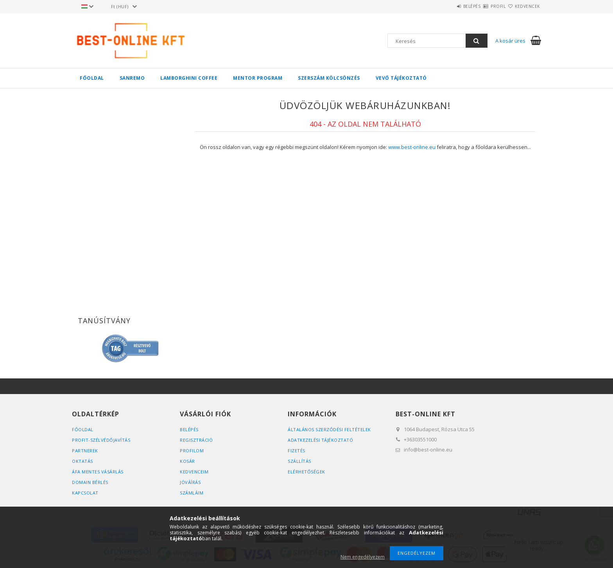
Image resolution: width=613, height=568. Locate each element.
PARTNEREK (85, 450)
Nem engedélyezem (363, 557)
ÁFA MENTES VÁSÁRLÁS (98, 472)
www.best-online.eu (412, 147)
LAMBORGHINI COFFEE (188, 78)
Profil (484, 6)
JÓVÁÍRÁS (190, 482)
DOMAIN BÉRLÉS (90, 482)
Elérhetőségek (306, 472)
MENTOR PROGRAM (257, 78)
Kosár (187, 461)
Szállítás (299, 461)
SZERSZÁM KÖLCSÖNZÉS (329, 78)
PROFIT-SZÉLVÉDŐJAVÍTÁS (101, 440)
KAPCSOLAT (85, 493)
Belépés (449, 6)
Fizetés (296, 450)
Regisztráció (196, 440)
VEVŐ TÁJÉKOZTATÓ (401, 78)
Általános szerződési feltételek (329, 429)
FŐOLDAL (92, 78)
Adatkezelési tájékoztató (320, 440)
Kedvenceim (194, 472)
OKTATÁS (82, 461)
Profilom (192, 450)
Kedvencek (523, 6)
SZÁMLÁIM (191, 493)
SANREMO (132, 78)
